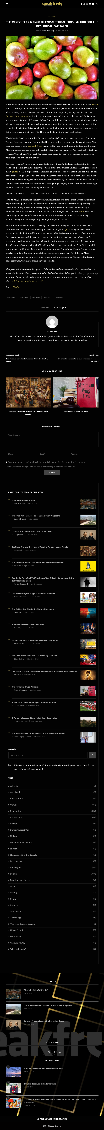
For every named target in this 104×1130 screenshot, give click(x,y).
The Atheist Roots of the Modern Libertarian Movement (38, 562)
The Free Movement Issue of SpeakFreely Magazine (36, 516)
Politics (53, 874)
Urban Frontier (53, 930)
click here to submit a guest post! (26, 281)
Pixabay (16, 287)
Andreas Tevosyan (21, 596)
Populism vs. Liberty (53, 880)
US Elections (53, 936)
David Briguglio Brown (22, 736)
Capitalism (11, 297)
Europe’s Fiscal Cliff (53, 830)
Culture (53, 805)
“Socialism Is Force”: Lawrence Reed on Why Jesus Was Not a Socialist (44, 671)
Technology (53, 917)
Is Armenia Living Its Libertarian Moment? (43, 1068)
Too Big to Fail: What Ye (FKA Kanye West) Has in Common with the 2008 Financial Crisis (43, 579)
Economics (24, 297)
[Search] (97, 4)
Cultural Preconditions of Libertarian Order (32, 531)
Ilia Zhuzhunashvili (21, 584)
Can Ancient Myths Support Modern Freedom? (33, 593)
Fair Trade (36, 297)
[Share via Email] (65, 307)
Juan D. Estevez (19, 503)
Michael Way (49, 30)
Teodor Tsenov (19, 705)
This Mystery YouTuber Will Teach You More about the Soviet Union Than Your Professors (60, 1101)
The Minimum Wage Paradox (76, 411)
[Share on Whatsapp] (60, 307)
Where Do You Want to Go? (24, 500)
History (53, 849)
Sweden (53, 905)
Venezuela (59, 297)
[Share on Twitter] (57, 307)
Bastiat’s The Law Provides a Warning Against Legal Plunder (40, 547)
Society (53, 892)
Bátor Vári (17, 612)
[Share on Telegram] (63, 307)
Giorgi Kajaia (18, 534)
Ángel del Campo (20, 690)
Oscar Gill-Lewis (20, 519)
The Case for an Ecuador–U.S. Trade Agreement (34, 656)
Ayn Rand (53, 792)
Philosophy (53, 867)
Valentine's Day (53, 943)
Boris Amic (18, 550)
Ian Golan (17, 565)
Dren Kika (17, 627)
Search (12, 750)
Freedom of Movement (53, 842)
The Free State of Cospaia (53, 924)
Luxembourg (53, 861)
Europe (53, 823)
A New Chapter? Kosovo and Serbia (28, 624)
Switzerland (53, 911)
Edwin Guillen (19, 659)
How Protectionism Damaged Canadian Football (34, 702)
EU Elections (53, 817)
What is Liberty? (53, 949)
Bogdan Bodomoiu (21, 721)
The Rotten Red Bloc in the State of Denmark (33, 609)
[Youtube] (90, 4)
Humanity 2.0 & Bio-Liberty (53, 855)
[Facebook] (81, 4)
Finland (53, 836)
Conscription (53, 798)
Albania (53, 786)
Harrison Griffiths (20, 643)
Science (53, 886)
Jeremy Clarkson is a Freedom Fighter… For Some (35, 640)
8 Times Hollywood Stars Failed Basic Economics (34, 718)
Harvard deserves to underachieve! (40, 1084)
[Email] (93, 4)
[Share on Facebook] (54, 307)
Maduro (47, 297)
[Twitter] (84, 4)
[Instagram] (87, 4)
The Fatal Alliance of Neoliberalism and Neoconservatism (38, 733)
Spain (53, 899)
